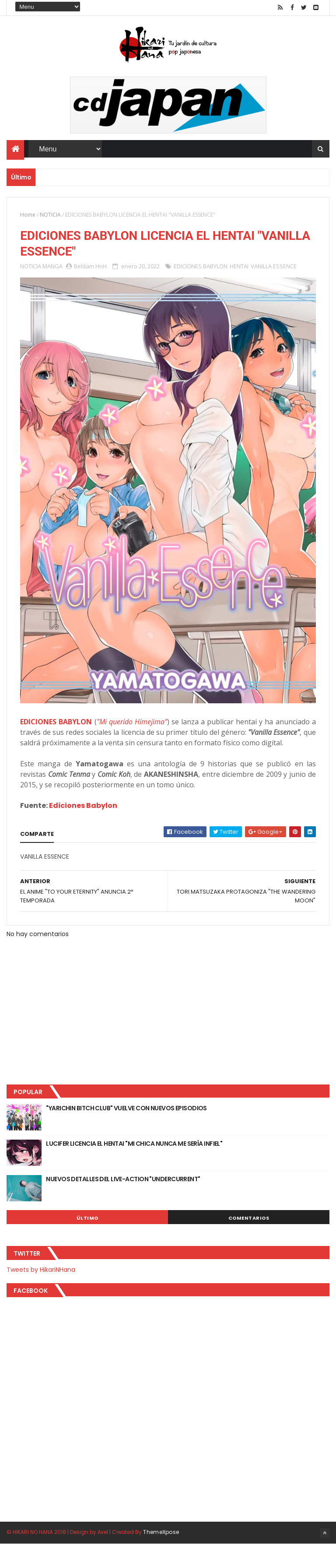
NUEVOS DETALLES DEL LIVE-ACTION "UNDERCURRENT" (123, 1179)
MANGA (52, 266)
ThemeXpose (161, 1532)
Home (27, 214)
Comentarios (249, 1217)
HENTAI (239, 266)
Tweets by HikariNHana (41, 1269)
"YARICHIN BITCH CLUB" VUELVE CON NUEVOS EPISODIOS (126, 1108)
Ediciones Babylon (83, 805)
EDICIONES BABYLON (201, 266)
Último (87, 1217)
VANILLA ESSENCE (274, 266)
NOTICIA (50, 214)
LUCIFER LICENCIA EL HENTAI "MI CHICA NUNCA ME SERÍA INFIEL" (134, 1143)
